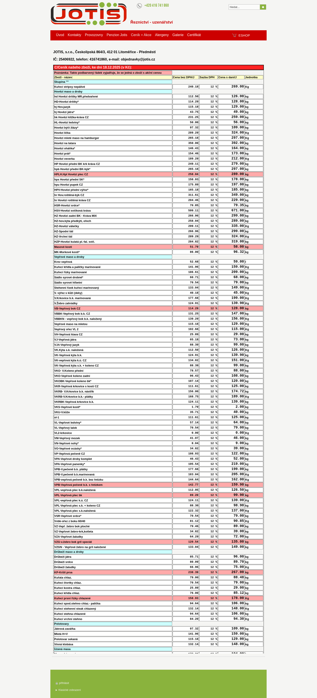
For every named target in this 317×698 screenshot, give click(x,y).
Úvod (60, 35)
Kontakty (74, 35)
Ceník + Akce (141, 35)
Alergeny (162, 35)
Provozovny (94, 35)
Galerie (178, 35)
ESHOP (244, 35)
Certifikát (194, 35)
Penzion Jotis (117, 35)
